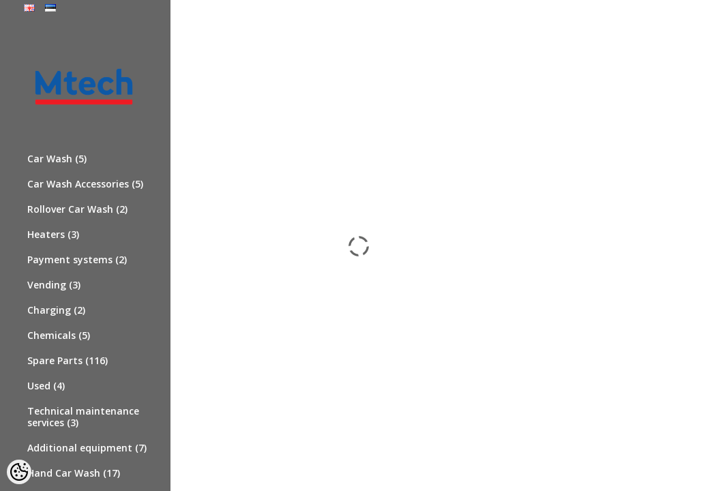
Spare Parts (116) (67, 360)
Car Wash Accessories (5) (85, 183)
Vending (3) (53, 284)
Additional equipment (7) (87, 447)
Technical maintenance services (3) (83, 416)
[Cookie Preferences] (19, 472)
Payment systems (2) (77, 259)
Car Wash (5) (57, 158)
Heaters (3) (53, 234)
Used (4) (46, 385)
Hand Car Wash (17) (73, 472)
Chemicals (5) (58, 335)
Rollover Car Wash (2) (77, 209)
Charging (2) (56, 309)
